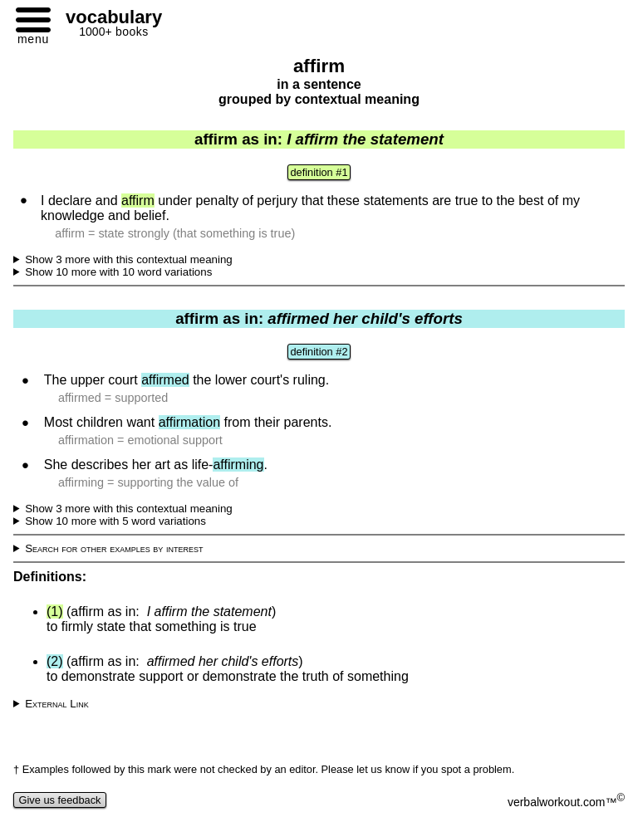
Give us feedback (60, 800)
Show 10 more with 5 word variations (115, 521)
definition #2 (318, 351)
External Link (57, 703)
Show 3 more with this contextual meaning (129, 259)
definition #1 (318, 172)
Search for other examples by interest (114, 548)
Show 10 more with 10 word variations (118, 272)
